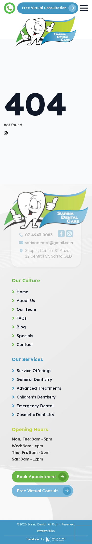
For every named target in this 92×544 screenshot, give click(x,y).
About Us (26, 300)
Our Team (26, 309)
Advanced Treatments (39, 388)
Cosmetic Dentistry (35, 414)
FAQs (21, 318)
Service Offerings (34, 370)
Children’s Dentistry (36, 397)
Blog (21, 326)
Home (22, 291)
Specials (25, 335)
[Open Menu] (84, 8)
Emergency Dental (35, 405)
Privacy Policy (46, 531)
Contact (25, 344)
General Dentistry (34, 379)
